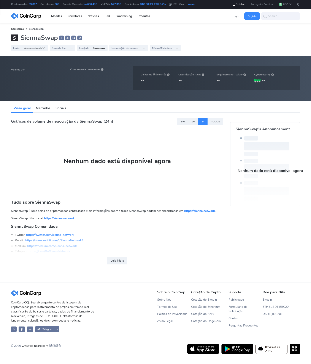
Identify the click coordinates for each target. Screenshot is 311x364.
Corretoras (17, 29)
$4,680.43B (90, 4)
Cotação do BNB (202, 314)
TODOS (215, 121)
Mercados (43, 108)
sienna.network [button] (34, 48)
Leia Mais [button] (117, 261)
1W (183, 121)
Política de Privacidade (172, 314)
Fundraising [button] (124, 16)
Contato (233, 318)
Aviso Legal (165, 321)
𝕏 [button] (61, 38)
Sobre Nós (164, 300)
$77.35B (116, 4)
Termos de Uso (167, 307)
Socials (61, 108)
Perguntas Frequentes (243, 325)
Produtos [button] (144, 16)
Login (236, 16)
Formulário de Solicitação (237, 309)
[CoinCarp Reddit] (30, 329)
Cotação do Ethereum (206, 307)
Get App (238, 4)
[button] (262, 4)
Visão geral (22, 108)
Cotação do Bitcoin (204, 300)
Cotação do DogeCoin (206, 321)
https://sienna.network (199, 211)
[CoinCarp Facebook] (22, 329)
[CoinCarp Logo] (27, 16)
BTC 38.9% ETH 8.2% (153, 4)
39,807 (33, 4)
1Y (203, 121)
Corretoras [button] (75, 16)
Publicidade (236, 300)
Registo (252, 16)
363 (57, 4)
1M (193, 121)
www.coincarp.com (35, 346)
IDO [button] (107, 16)
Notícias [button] (93, 16)
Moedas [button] (56, 16)
